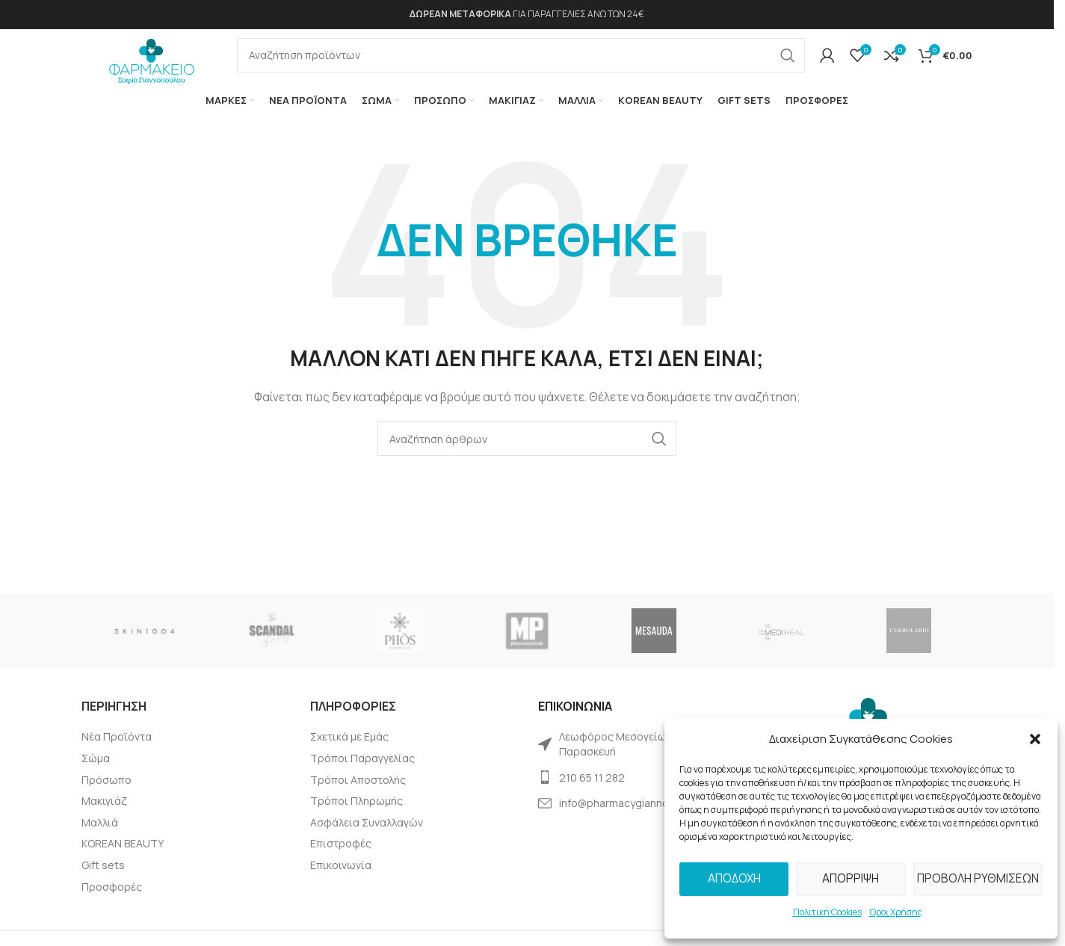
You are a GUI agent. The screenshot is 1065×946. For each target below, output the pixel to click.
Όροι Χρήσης (895, 912)
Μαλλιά (99, 834)
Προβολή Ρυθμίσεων (977, 878)
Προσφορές (111, 898)
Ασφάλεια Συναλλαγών (366, 834)
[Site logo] (151, 63)
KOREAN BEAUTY (122, 855)
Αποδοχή (733, 878)
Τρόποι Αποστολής (358, 792)
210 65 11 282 (592, 789)
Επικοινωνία (340, 877)
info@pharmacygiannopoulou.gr (637, 815)
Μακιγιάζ (104, 813)
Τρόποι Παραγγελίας (362, 770)
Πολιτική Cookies (827, 912)
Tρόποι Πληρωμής (356, 813)
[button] (1035, 739)
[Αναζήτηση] (521, 62)
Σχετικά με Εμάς (349, 748)
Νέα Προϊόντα (116, 748)
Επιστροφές (340, 855)
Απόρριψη (850, 878)
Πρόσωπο (106, 792)
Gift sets (103, 877)
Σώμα (95, 770)
